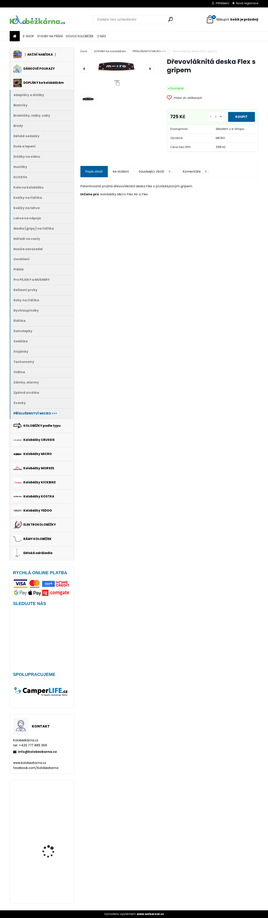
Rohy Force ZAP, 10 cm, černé (52, 836)
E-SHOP (28, 36)
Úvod (83, 51)
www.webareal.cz (150, 914)
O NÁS (101, 36)
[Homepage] (15, 36)
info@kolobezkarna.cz (37, 751)
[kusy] (215, 116)
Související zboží (156, 171)
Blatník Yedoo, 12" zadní (53, 798)
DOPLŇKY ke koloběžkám (110, 51)
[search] (170, 19)
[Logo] (37, 19)
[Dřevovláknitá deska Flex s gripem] (117, 68)
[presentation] (84, 69)
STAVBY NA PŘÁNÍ (50, 36)
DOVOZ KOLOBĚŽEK (80, 36)
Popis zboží (94, 171)
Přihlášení (222, 3)
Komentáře (196, 171)
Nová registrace (247, 3)
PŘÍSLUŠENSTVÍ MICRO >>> (149, 51)
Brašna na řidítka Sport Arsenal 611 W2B (53, 880)
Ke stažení (121, 171)
